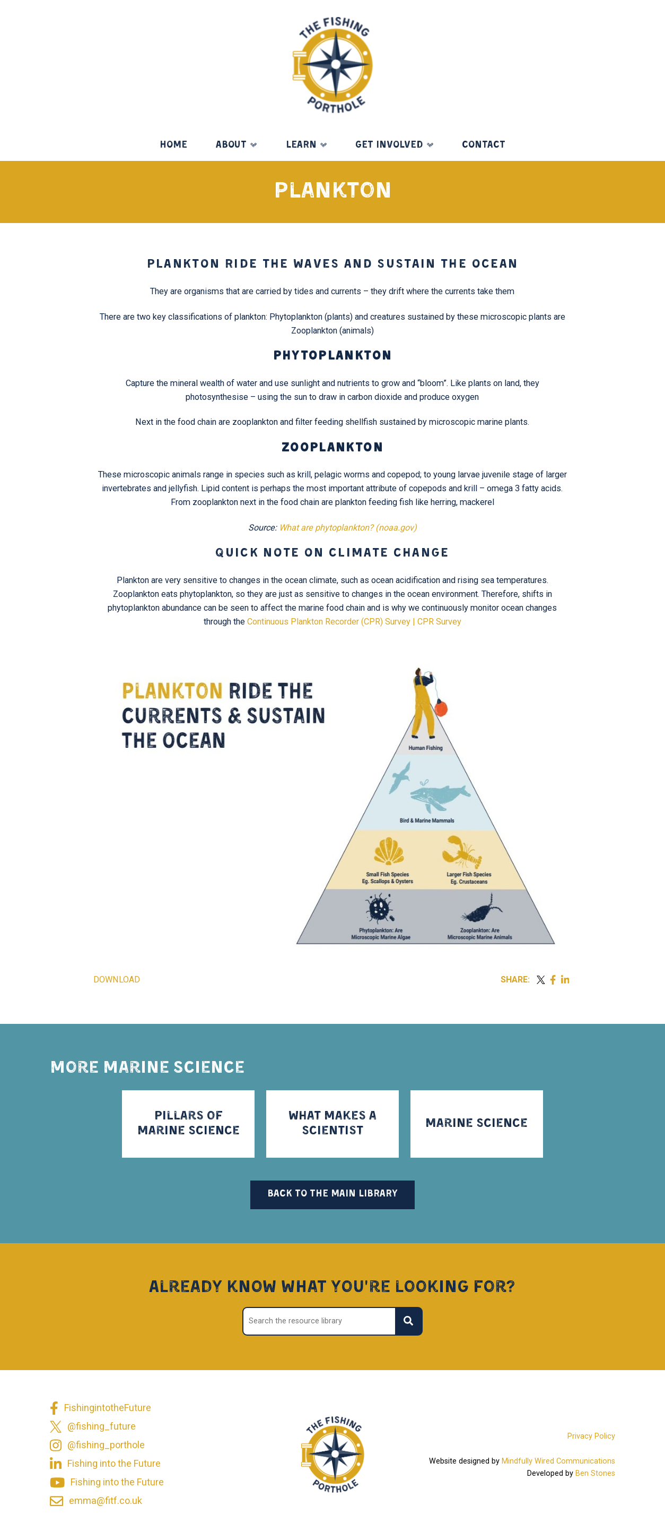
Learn (301, 145)
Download (116, 979)
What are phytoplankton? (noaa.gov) (348, 528)
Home (173, 145)
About (231, 145)
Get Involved (389, 145)
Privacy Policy (591, 1436)
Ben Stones (595, 1473)
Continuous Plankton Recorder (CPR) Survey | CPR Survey (354, 622)
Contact (483, 145)
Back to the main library (332, 1194)
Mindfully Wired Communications (558, 1461)
